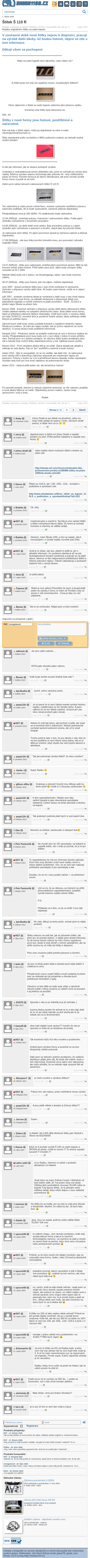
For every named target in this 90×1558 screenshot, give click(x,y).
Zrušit (46, 643)
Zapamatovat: (13, 1426)
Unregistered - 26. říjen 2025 (16, 1464)
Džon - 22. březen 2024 (13, 1471)
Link (46, 427)
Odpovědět (80, 427)
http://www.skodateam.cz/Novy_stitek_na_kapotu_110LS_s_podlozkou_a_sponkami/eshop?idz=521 (57, 495)
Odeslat (63, 643)
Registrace (32, 1426)
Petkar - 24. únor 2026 (13, 1447)
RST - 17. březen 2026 (13, 1433)
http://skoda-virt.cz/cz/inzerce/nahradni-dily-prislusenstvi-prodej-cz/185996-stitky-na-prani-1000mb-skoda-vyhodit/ (60, 470)
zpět (29, 619)
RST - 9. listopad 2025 (13, 1457)
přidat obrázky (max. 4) (52, 638)
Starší (82, 410)
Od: (18, 624)
